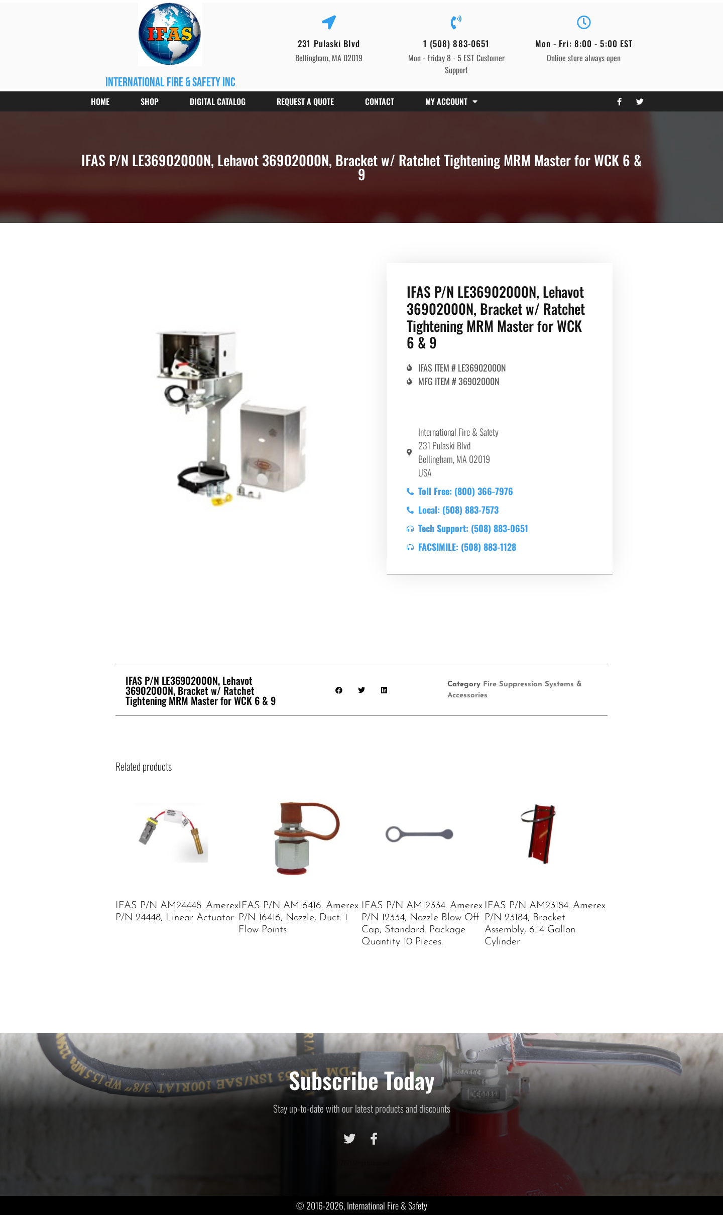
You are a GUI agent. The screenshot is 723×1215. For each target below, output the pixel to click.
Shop (150, 101)
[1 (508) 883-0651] (456, 23)
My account (451, 101)
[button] (339, 690)
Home (100, 101)
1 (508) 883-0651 (456, 43)
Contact (379, 101)
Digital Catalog (218, 101)
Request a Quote (305, 101)
